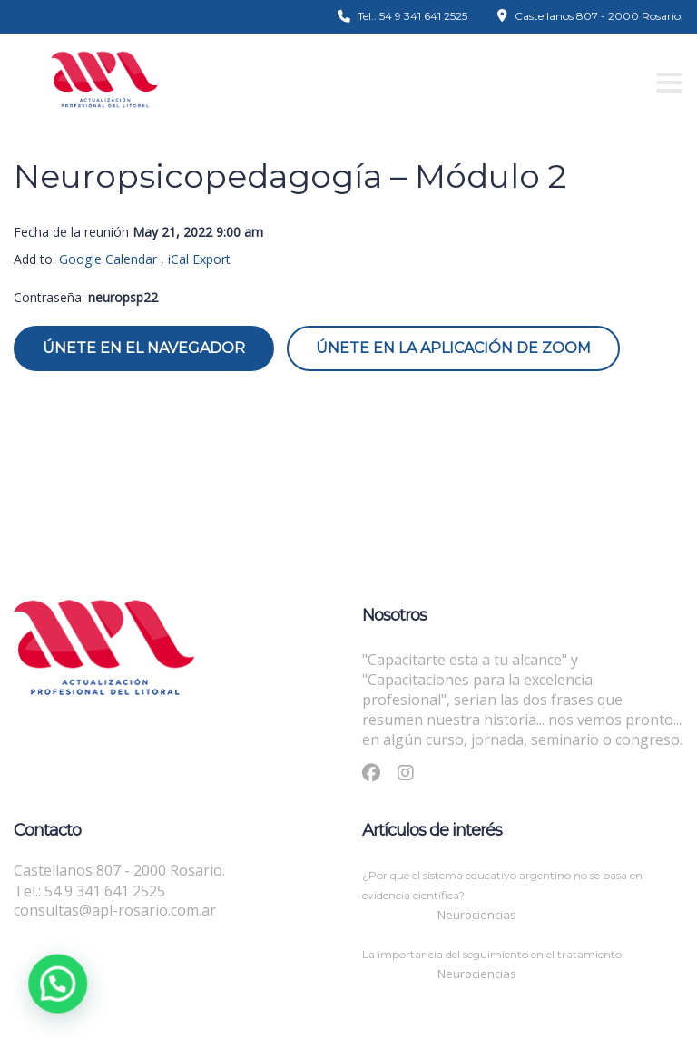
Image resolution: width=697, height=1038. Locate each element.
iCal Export (199, 259)
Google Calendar (108, 259)
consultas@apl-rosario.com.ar (115, 910)
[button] (49, 986)
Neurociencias (476, 914)
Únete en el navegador (144, 348)
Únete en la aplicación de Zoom (453, 348)
